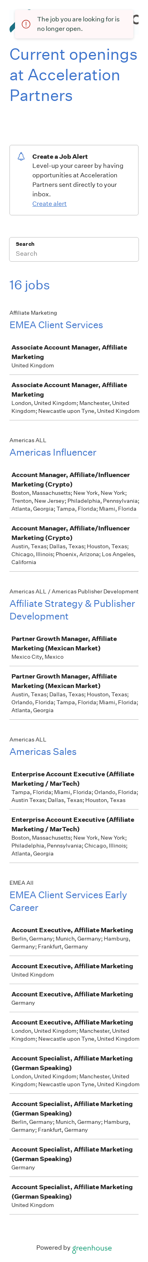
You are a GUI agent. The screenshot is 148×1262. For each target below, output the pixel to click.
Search (25, 244)
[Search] (74, 254)
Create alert (49, 203)
